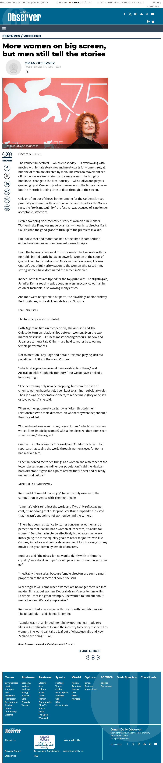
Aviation (25, 695)
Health (8, 686)
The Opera (43, 715)
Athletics (59, 695)
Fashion (42, 699)
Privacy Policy (13, 751)
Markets (25, 686)
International (91, 689)
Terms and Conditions (46, 751)
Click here (70, 644)
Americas (76, 686)
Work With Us (72, 740)
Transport (9, 689)
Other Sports (61, 705)
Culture (42, 689)
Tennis (58, 686)
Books (42, 708)
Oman (88, 683)
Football (59, 683)
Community (11, 711)
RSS (36, 755)
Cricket (58, 689)
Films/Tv (43, 705)
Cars (23, 699)
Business (89, 686)
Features (11, 36)
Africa (75, 695)
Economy (26, 683)
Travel (41, 695)
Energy (24, 692)
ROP (7, 692)
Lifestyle (42, 683)
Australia (76, 699)
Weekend (43, 718)
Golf (57, 699)
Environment (11, 702)
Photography (45, 702)
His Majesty (10, 699)
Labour (8, 708)
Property (25, 702)
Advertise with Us (73, 751)
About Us (10, 740)
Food (41, 692)
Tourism (9, 705)
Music (41, 711)
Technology (106, 686)
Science (104, 683)
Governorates (11, 683)
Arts (41, 686)
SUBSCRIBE (153, 6)
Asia (74, 692)
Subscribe (10, 755)
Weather (9, 715)
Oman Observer (40, 63)
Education (10, 695)
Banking (25, 689)
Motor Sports (61, 692)
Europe (75, 689)
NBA (57, 702)
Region (75, 683)
